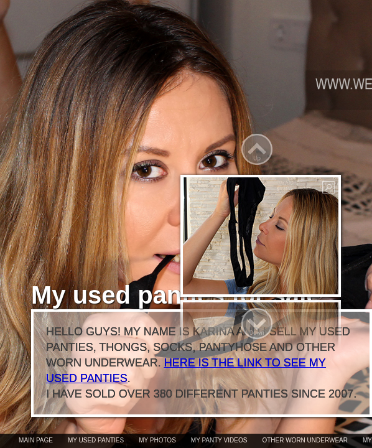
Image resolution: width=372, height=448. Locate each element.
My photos (157, 440)
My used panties (96, 440)
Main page (36, 440)
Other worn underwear (305, 440)
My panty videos (219, 440)
